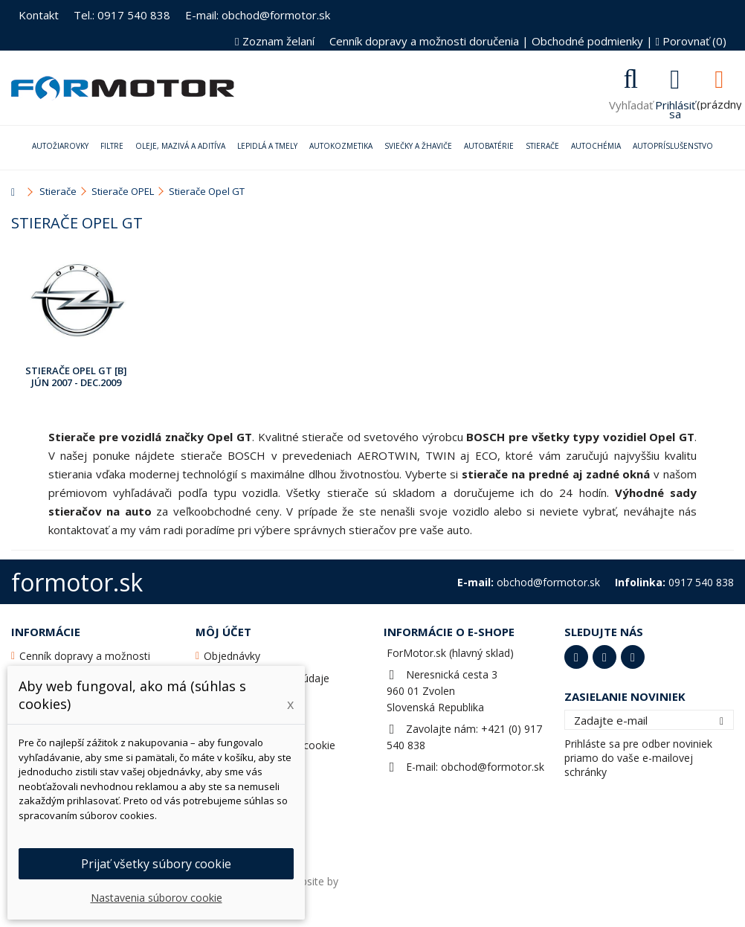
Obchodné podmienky (587, 40)
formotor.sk (77, 582)
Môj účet (223, 631)
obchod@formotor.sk (492, 767)
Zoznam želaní (274, 40)
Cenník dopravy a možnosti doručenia (424, 40)
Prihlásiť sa (675, 107)
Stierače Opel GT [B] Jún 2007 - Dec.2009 (76, 376)
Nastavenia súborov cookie (156, 898)
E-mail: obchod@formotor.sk (257, 14)
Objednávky (232, 656)
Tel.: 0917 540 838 (122, 14)
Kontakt (39, 14)
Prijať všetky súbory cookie (156, 864)
